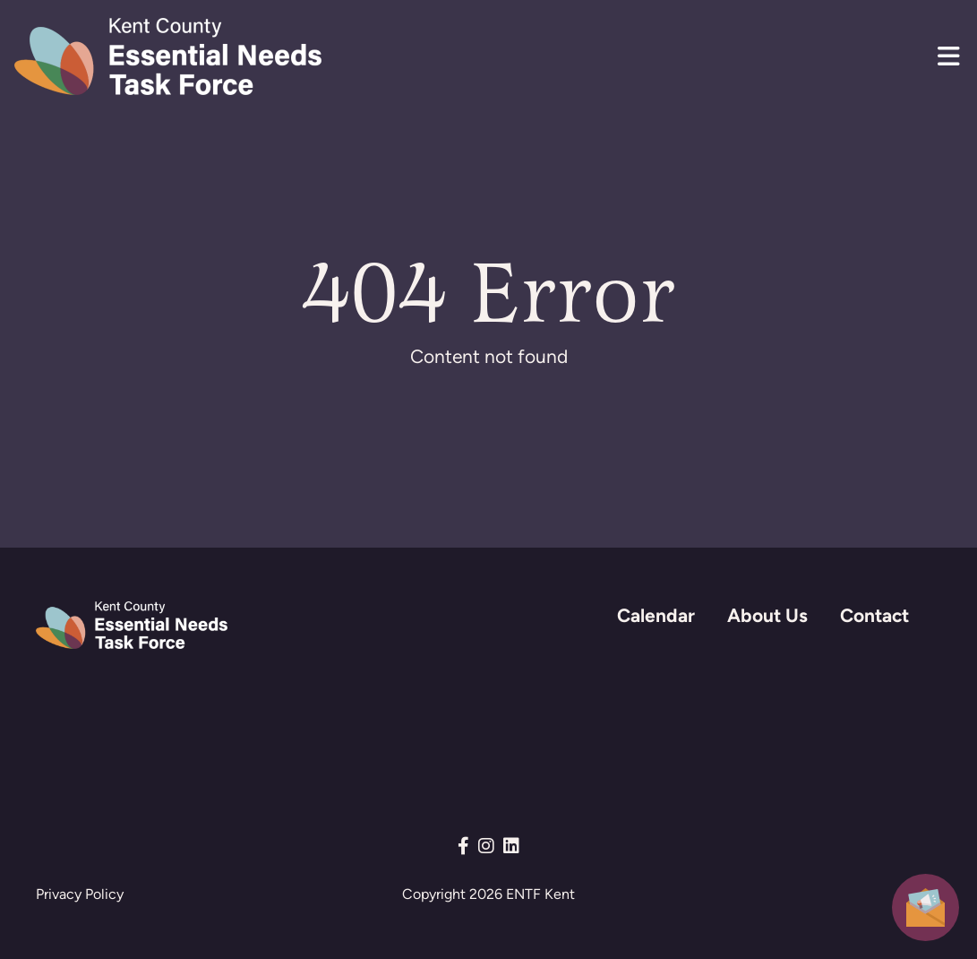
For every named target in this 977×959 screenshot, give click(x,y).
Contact (874, 615)
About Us (767, 615)
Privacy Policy (80, 894)
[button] (948, 56)
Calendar (656, 615)
